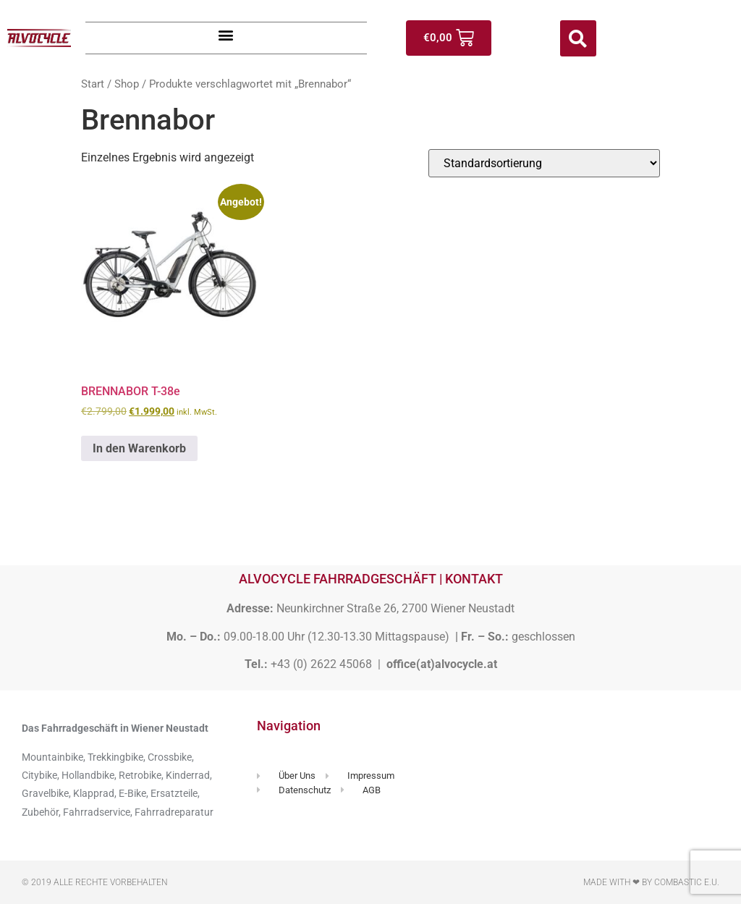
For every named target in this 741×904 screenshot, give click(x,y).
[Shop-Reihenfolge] (544, 163)
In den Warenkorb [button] (139, 448)
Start (92, 83)
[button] (226, 34)
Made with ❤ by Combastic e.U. (651, 882)
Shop (126, 83)
